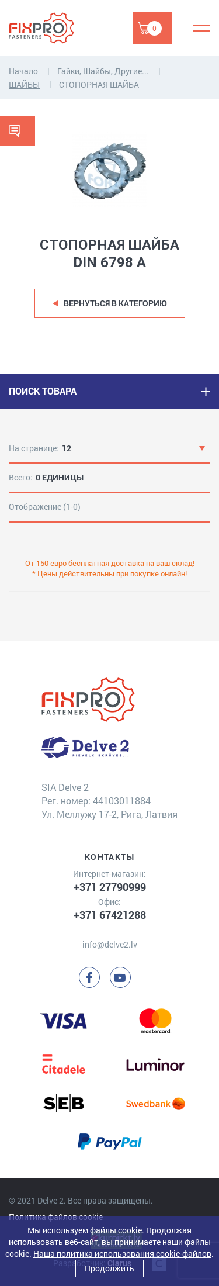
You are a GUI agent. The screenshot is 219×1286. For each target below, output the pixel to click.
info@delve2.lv (109, 944)
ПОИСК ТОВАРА (43, 391)
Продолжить (109, 1268)
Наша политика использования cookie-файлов (122, 1253)
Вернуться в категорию (115, 303)
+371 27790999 (110, 887)
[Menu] (201, 28)
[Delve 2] (50, 28)
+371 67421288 (110, 915)
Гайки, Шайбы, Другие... (103, 71)
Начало (23, 71)
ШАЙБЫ (24, 84)
